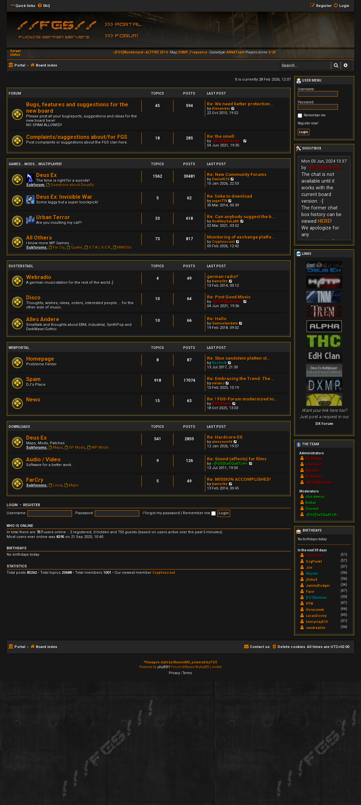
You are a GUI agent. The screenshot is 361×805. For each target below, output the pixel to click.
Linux (55, 485)
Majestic (312, 470)
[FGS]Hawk (221, 403)
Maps (56, 447)
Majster (312, 573)
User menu (308, 81)
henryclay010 (317, 622)
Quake (74, 247)
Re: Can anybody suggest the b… (241, 216)
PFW (309, 604)
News (33, 399)
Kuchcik (219, 363)
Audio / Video (43, 459)
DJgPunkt (314, 561)
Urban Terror (53, 217)
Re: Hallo (216, 318)
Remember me (199, 513)
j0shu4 (311, 580)
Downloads (19, 427)
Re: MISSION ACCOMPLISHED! (239, 479)
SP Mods (75, 447)
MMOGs (122, 247)
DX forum (324, 423)
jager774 (219, 201)
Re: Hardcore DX (224, 437)
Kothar (310, 503)
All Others (39, 238)
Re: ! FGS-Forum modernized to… (242, 398)
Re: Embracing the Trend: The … (241, 378)
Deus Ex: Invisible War (64, 197)
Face (310, 592)
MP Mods (98, 447)
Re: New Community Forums (237, 174)
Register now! (308, 123)
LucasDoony (316, 616)
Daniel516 (220, 179)
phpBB (162, 667)
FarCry (34, 480)
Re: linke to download (229, 196)
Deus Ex (46, 175)
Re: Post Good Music (229, 296)
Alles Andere (42, 319)
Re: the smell (220, 136)
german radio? (222, 276)
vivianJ (218, 383)
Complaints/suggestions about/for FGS (76, 137)
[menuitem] (43, 6)
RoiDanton (314, 476)
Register (31, 505)
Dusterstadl (21, 266)
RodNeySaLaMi (225, 221)
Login (12, 505)
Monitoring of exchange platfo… (241, 237)
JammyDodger (318, 586)
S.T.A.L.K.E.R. (97, 247)
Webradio (38, 277)
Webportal (19, 348)
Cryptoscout (223, 242)
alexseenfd (222, 442)
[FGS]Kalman (316, 598)
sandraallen (316, 628)
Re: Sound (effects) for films (237, 458)
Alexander (221, 108)
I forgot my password (161, 513)
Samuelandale (225, 323)
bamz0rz (220, 281)
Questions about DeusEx (70, 185)
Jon (309, 567)
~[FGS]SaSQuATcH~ (230, 463)
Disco (33, 297)
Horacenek (315, 610)
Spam (33, 379)
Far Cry (57, 247)
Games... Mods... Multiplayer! (35, 164)
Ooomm (312, 509)
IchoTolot (313, 464)
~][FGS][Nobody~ (227, 141)
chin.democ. (315, 497)
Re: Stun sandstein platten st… (238, 358)
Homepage (40, 359)
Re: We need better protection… (240, 103)
